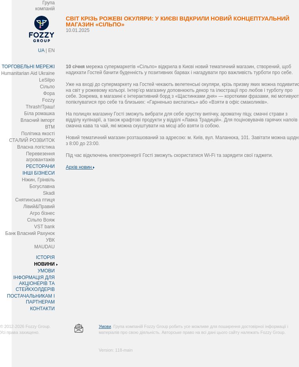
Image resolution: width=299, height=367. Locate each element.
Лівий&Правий (39, 206)
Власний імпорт (37, 120)
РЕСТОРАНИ (40, 166)
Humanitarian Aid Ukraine (28, 73)
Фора (49, 93)
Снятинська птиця (35, 200)
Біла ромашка (39, 113)
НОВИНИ (44, 264)
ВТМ (50, 127)
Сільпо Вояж (41, 220)
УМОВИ (46, 271)
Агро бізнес (42, 213)
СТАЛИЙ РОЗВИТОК (32, 140)
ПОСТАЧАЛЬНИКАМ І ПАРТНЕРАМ (31, 299)
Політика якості (38, 133)
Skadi (49, 193)
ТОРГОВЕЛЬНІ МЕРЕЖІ (28, 66)
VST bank (44, 226)
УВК (50, 240)
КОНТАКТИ (42, 308)
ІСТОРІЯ (45, 257)
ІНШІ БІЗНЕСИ (38, 173)
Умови (105, 326)
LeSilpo (47, 80)
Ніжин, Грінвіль (38, 180)
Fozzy (48, 100)
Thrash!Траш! (40, 107)
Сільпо (47, 86)
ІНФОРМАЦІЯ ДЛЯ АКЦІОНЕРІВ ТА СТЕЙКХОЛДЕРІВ (34, 283)
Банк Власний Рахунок (30, 233)
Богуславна (42, 186)
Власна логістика (36, 147)
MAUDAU (44, 247)
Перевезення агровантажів (40, 156)
